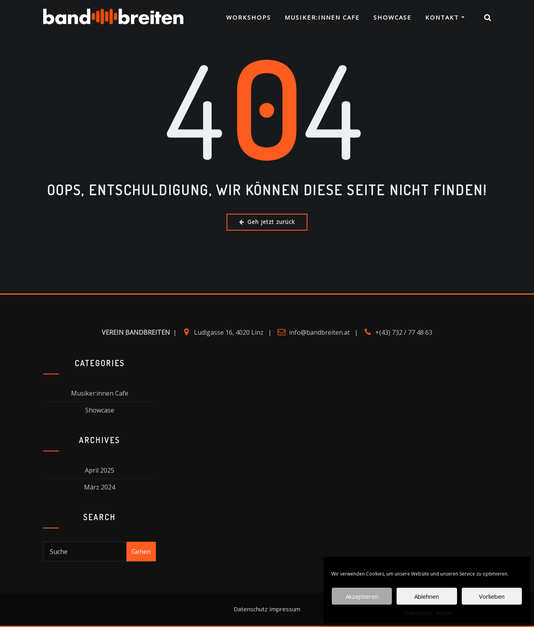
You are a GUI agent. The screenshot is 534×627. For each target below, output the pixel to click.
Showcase (392, 18)
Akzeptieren (362, 596)
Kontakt (444, 613)
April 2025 (99, 470)
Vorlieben (492, 596)
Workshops (248, 18)
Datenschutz (418, 613)
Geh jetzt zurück (267, 222)
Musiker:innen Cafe (322, 18)
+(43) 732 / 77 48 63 (403, 332)
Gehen (141, 551)
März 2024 (99, 487)
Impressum (284, 609)
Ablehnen (426, 596)
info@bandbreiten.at (319, 332)
